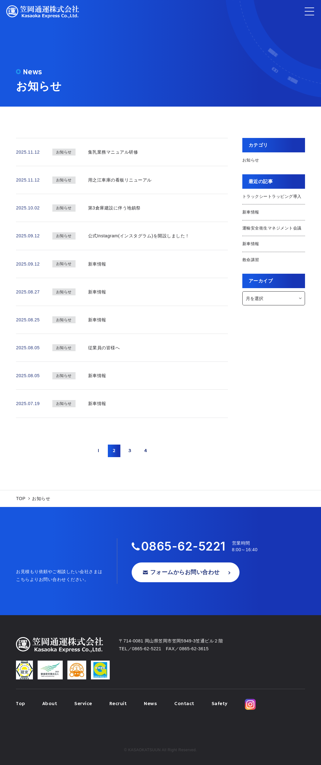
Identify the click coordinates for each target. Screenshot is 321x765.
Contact (184, 704)
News (150, 704)
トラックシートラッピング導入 (272, 196)
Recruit (118, 704)
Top (20, 704)
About (49, 704)
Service (83, 704)
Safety (220, 704)
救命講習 (250, 259)
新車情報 (250, 212)
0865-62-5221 (183, 546)
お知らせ (250, 160)
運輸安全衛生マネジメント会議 (272, 228)
